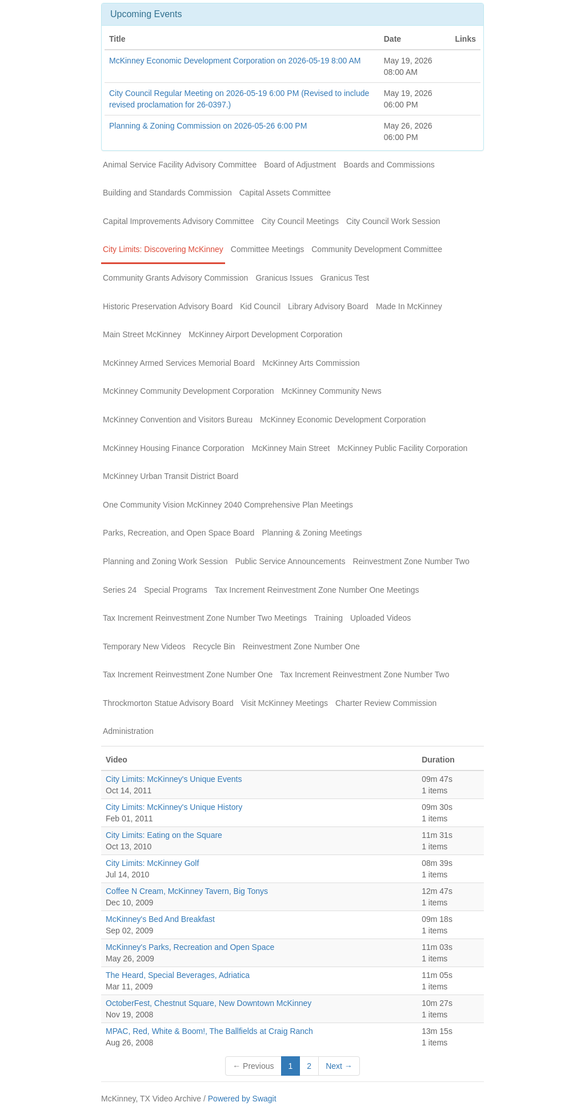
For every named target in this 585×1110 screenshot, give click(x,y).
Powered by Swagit (242, 1098)
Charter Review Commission (385, 703)
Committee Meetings (267, 249)
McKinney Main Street (290, 448)
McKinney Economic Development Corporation (343, 419)
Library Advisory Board (328, 306)
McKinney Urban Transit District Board (170, 476)
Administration (128, 731)
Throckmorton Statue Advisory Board (168, 703)
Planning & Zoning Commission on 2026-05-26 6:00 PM (208, 125)
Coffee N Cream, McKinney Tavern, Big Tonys (187, 891)
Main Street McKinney (142, 334)
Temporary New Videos (144, 646)
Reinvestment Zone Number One (300, 646)
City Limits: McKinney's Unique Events (174, 779)
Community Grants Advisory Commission (175, 277)
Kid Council (260, 306)
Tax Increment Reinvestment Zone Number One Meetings (317, 589)
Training (328, 617)
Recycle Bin (214, 646)
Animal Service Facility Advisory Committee (180, 164)
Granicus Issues (283, 277)
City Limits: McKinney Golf (152, 863)
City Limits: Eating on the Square (164, 835)
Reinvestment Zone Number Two (410, 561)
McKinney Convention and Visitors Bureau (178, 419)
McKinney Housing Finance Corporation (173, 448)
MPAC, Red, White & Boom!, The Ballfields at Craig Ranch (209, 1031)
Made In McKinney (409, 306)
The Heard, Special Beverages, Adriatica (178, 975)
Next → (339, 1066)
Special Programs (175, 589)
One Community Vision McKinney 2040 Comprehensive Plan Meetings (228, 504)
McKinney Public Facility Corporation (402, 448)
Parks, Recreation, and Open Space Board (178, 532)
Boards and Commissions (389, 164)
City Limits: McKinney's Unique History (174, 807)
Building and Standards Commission (167, 192)
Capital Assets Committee (285, 192)
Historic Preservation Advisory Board (168, 306)
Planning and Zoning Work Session (165, 561)
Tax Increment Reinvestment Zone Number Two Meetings (205, 617)
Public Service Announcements (290, 561)
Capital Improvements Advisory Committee (178, 221)
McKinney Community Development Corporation (188, 391)
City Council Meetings (300, 221)
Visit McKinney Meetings (284, 703)
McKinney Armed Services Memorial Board (179, 363)
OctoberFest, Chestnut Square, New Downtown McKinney (208, 1003)
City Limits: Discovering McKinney (163, 249)
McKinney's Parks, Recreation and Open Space (190, 947)
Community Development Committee (376, 249)
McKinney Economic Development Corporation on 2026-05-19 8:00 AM (234, 60)
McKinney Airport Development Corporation (265, 334)
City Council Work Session (393, 221)
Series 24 (120, 589)
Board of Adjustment (300, 164)
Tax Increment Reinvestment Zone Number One (188, 674)
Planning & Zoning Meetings (312, 532)
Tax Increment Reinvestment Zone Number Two (364, 674)
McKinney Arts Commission (310, 363)
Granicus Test (344, 277)
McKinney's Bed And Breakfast (160, 919)
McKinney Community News (332, 391)
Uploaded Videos (380, 617)
